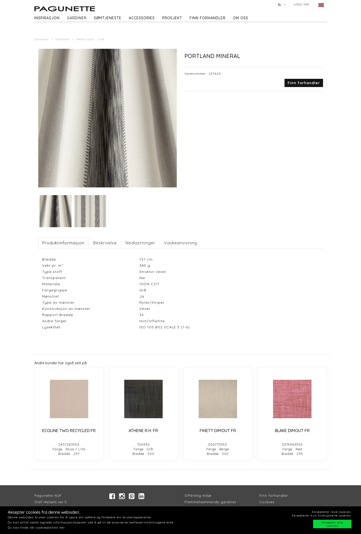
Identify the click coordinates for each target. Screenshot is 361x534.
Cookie (265, 502)
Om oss (240, 18)
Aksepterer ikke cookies (331, 511)
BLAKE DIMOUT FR (292, 430)
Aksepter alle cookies (332, 524)
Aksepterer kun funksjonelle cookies (321, 515)
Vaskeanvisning (180, 242)
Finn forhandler (208, 18)
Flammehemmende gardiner (210, 502)
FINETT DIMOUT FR (218, 430)
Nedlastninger (140, 242)
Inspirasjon (47, 18)
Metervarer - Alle (90, 39)
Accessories (142, 18)
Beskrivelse (105, 242)
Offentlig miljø (197, 495)
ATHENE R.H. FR (143, 430)
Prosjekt (172, 18)
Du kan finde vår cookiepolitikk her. (36, 527)
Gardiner (76, 18)
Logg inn (301, 4)
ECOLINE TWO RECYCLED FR (69, 430)
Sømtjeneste (107, 18)
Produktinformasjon (63, 242)
